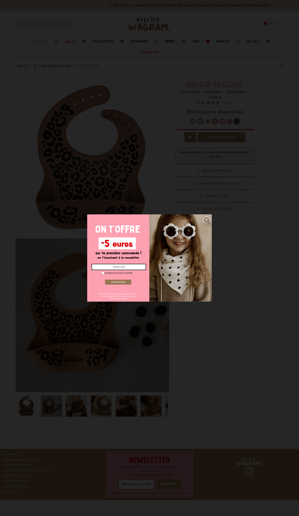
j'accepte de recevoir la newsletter (117, 273)
